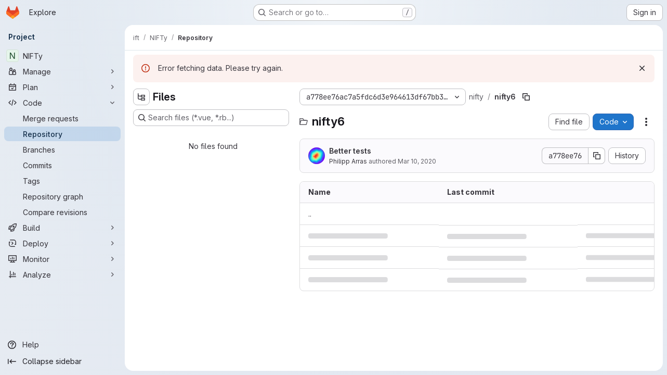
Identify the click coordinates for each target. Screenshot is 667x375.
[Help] (62, 345)
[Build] (62, 227)
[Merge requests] (62, 118)
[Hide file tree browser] (141, 97)
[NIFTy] (62, 55)
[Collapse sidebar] (62, 361)
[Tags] (62, 180)
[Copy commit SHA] (596, 155)
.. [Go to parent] (309, 213)
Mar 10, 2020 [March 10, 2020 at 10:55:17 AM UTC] (417, 161)
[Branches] (62, 149)
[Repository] (62, 134)
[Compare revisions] (62, 212)
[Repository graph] (62, 196)
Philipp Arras (348, 161)
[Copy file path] (526, 97)
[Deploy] (62, 243)
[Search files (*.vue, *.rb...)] (211, 117)
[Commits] (62, 165)
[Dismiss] (642, 68)
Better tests (350, 150)
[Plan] (62, 87)
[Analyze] (62, 274)
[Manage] (62, 71)
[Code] (62, 102)
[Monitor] (62, 259)
